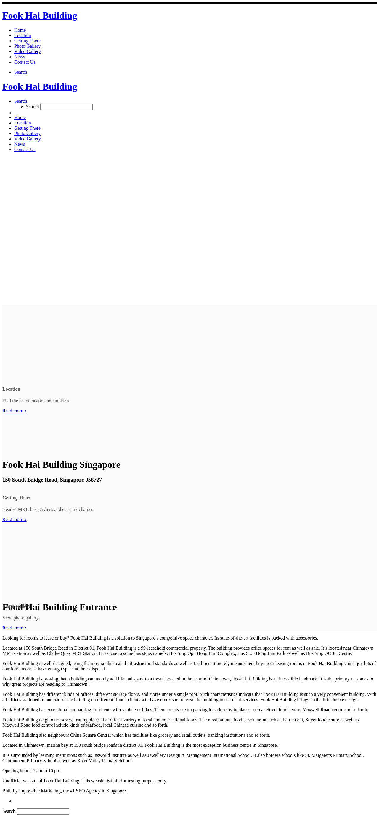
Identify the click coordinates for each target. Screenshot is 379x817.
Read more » (14, 410)
